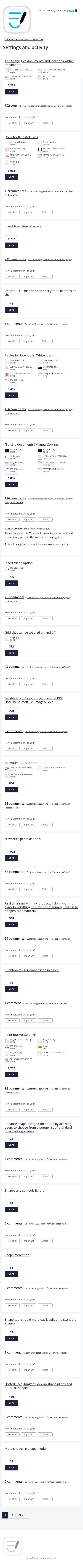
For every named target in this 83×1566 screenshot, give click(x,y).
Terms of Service (48, 1557)
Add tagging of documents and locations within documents (39, 63)
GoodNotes (32, 1557)
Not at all (14, 123)
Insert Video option (19, 563)
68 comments (14, 872)
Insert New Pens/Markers (23, 226)
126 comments (15, 498)
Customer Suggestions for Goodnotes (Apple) (50, 105)
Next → (23, 1515)
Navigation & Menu (14, 502)
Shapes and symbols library (24, 1190)
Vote (11, 91)
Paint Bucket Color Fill (20, 1034)
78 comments (14, 597)
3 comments (14, 1288)
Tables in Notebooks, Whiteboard (29, 355)
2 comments (14, 1159)
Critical (47, 123)
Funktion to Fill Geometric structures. (32, 970)
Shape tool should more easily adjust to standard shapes (40, 1321)
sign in (70, 10)
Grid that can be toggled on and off (30, 632)
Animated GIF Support (21, 763)
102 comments (15, 105)
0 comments (14, 1223)
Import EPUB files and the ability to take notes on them (40, 293)
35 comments (14, 938)
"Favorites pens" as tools (23, 839)
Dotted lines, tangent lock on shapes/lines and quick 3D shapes (38, 1386)
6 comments (14, 324)
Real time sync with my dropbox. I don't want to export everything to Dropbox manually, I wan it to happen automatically (41, 907)
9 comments (14, 731)
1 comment (13, 1003)
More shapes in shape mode (25, 1448)
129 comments (15, 191)
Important (30, 123)
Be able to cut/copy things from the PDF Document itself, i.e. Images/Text (34, 700)
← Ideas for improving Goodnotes (24, 39)
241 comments (15, 259)
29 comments (14, 666)
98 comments (14, 803)
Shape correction (17, 1255)
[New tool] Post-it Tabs (21, 137)
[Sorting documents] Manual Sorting (31, 444)
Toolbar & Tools (12, 195)
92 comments (14, 1088)
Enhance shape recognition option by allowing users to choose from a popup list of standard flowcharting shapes (38, 1127)
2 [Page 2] (12, 1515)
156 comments (15, 409)
